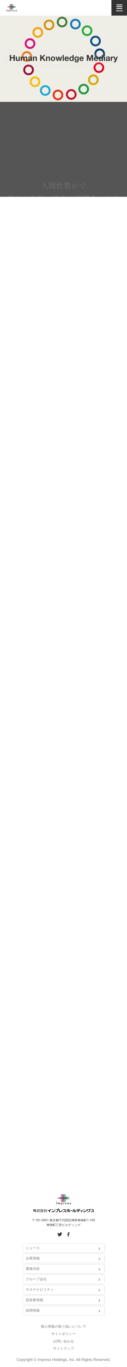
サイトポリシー (63, 1334)
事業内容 (33, 1269)
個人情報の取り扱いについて (63, 1326)
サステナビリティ (40, 1290)
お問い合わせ (63, 1341)
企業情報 (33, 1258)
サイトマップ (63, 1348)
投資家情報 (34, 1300)
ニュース (33, 1248)
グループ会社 (36, 1279)
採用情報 (33, 1310)
